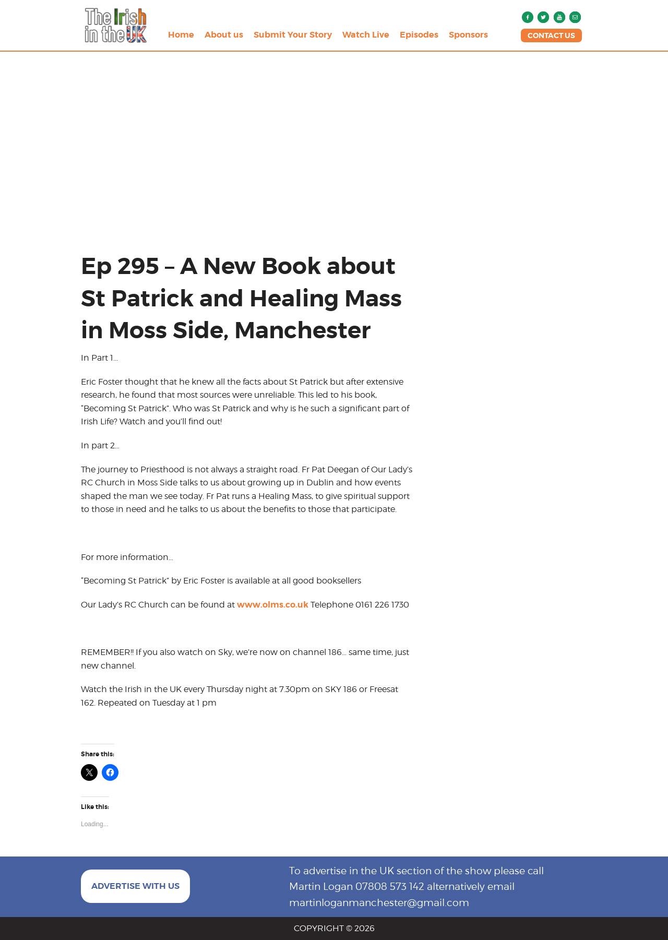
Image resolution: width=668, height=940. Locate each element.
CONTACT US (551, 35)
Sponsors (468, 34)
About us (224, 34)
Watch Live (365, 34)
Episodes (419, 34)
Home (181, 34)
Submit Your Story (293, 34)
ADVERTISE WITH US (135, 885)
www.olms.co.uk (272, 604)
